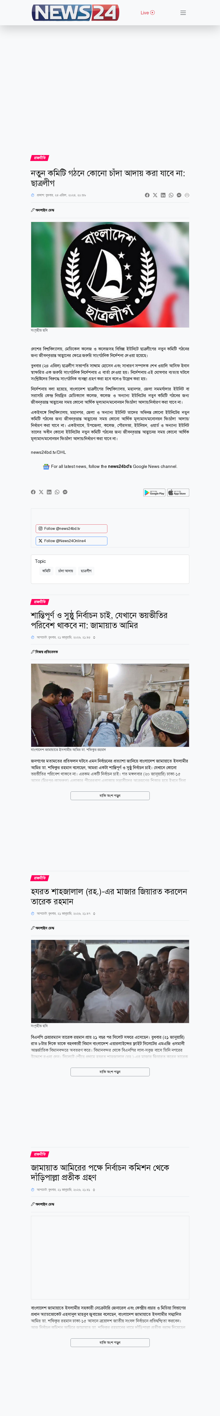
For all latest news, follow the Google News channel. (110, 466)
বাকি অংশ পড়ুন (110, 795)
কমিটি (46, 571)
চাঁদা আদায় (65, 571)
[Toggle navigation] (183, 12)
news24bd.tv (43, 452)
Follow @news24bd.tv (59, 528)
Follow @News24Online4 (62, 541)
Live (148, 13)
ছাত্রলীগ (86, 571)
